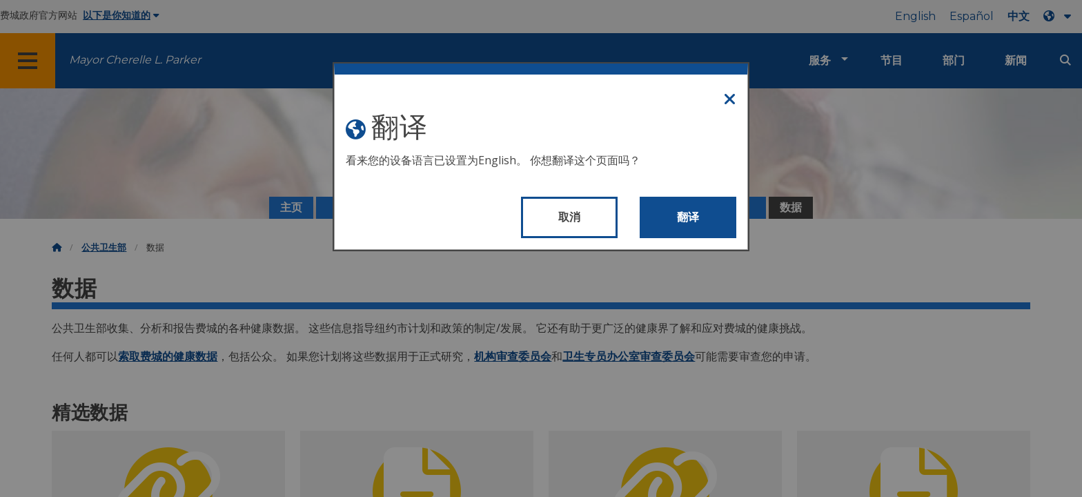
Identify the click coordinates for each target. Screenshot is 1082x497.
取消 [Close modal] (569, 217)
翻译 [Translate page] (688, 217)
